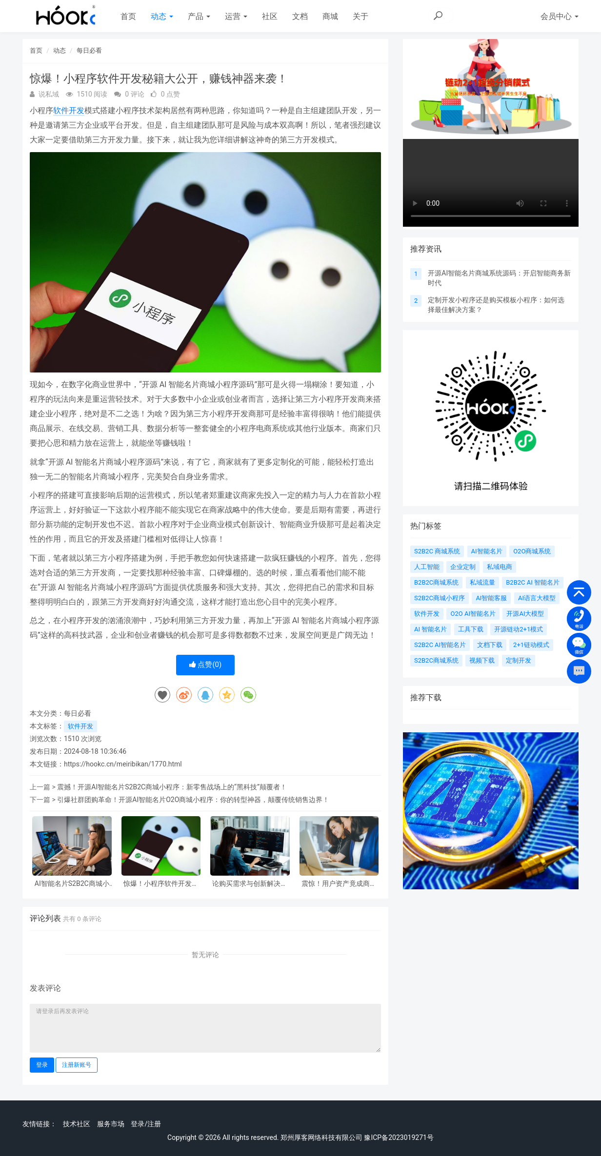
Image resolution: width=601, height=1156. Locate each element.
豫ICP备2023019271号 (398, 1137)
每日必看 (89, 50)
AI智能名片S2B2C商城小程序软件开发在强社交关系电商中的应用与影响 (71, 883)
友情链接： (39, 1124)
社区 (270, 16)
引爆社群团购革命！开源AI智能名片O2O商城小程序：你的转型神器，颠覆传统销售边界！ (193, 799)
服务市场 (110, 1124)
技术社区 (76, 1124)
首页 (128, 16)
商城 (330, 16)
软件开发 (68, 110)
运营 (236, 16)
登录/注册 (146, 1124)
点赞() (205, 664)
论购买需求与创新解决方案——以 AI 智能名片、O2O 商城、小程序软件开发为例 (250, 883)
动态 (162, 16)
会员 (560, 16)
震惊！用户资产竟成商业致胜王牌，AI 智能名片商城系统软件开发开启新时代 (339, 883)
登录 (42, 1064)
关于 (360, 16)
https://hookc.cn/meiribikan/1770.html (123, 764)
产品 (199, 16)
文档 (300, 16)
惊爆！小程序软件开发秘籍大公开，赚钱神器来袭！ (161, 883)
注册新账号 (76, 1064)
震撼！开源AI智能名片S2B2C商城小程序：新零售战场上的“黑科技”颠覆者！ (172, 787)
